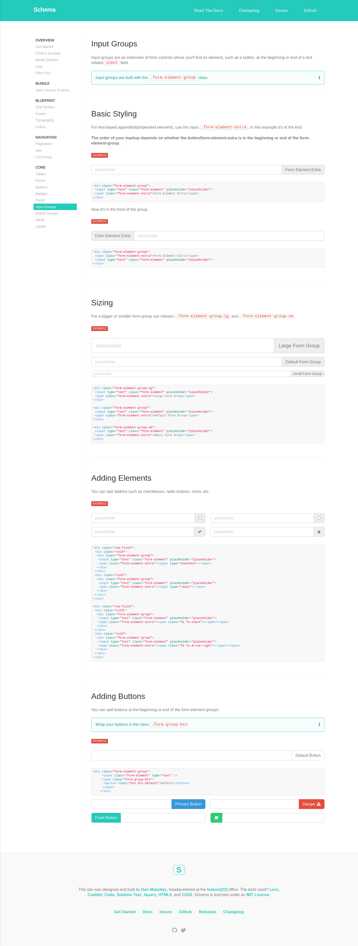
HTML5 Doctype (48, 53)
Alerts (40, 220)
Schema (44, 9)
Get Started (44, 47)
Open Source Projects (53, 90)
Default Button (307, 755)
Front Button (106, 818)
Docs (147, 912)
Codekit (95, 895)
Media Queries (47, 60)
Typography (45, 120)
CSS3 (187, 895)
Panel (40, 200)
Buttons (41, 187)
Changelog (249, 10)
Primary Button (188, 804)
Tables (40, 174)
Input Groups (46, 207)
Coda (109, 895)
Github (310, 10)
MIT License (258, 895)
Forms (40, 180)
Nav (39, 150)
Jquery (149, 895)
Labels (41, 226)
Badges (41, 194)
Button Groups (47, 213)
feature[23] (217, 889)
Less (39, 67)
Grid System (45, 107)
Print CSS (43, 73)
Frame (40, 114)
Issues (281, 10)
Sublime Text (129, 895)
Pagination (44, 144)
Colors (40, 127)
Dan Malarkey (154, 889)
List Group (44, 157)
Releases (207, 912)
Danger (312, 804)
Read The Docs (208, 10)
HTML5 (165, 895)
